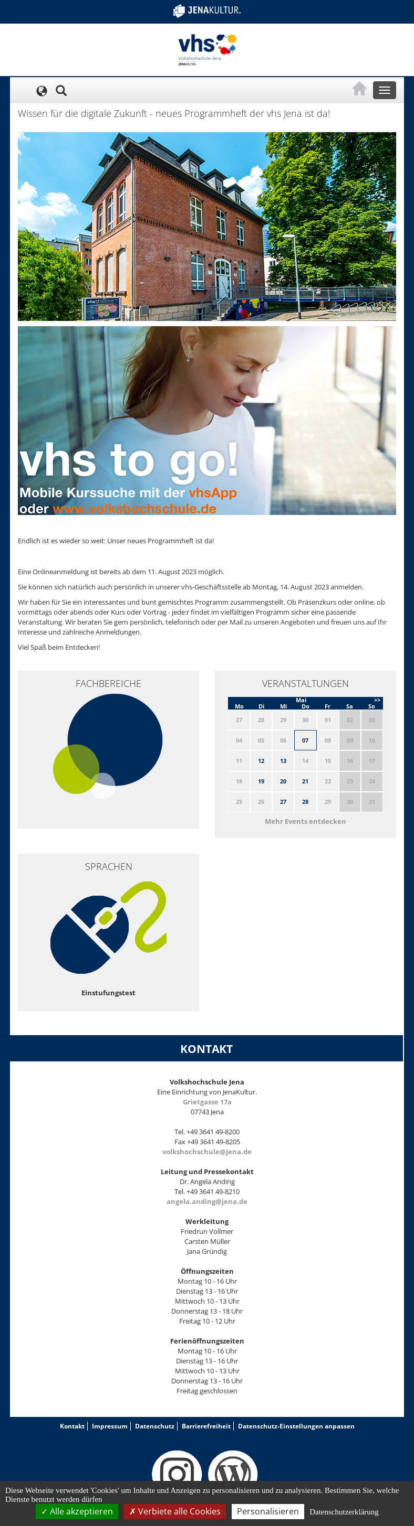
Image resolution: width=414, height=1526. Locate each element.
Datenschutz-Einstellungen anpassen (296, 1426)
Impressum (110, 1426)
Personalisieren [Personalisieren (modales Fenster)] (268, 1511)
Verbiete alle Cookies (175, 1511)
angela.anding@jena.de (207, 1201)
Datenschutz (154, 1426)
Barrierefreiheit (206, 1426)
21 (305, 781)
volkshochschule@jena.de (207, 1151)
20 (283, 781)
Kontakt (72, 1426)
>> (377, 700)
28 (305, 801)
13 (283, 761)
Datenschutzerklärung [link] (344, 1512)
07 (305, 740)
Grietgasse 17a (207, 1101)
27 (283, 801)
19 (261, 781)
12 (261, 761)
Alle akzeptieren (77, 1511)
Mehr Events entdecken (305, 821)
